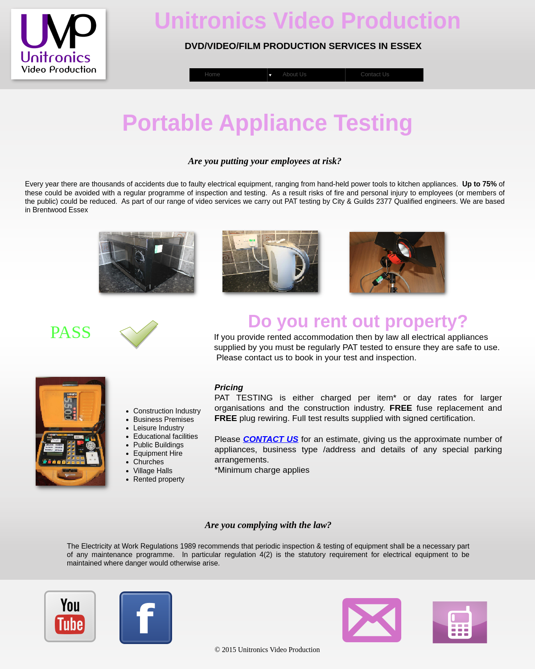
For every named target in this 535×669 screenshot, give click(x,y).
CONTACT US (270, 439)
